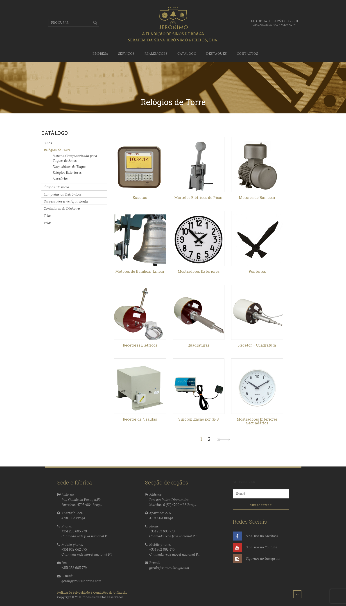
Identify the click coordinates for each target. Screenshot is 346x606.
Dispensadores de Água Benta (66, 201)
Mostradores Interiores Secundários (257, 421)
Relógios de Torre (57, 150)
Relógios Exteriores (67, 172)
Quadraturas (198, 345)
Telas (47, 216)
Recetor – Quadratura (257, 345)
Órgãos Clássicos (56, 187)
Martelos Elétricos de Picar (198, 197)
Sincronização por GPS (198, 419)
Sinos (48, 143)
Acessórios (60, 178)
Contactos (247, 54)
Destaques (216, 54)
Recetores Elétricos (140, 345)
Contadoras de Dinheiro (62, 208)
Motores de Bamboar (257, 197)
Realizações (156, 54)
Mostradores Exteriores (198, 271)
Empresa (100, 54)
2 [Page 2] (209, 439)
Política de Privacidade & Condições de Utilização (92, 592)
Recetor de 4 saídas (140, 419)
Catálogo (186, 54)
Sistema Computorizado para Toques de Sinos (75, 158)
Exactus (140, 197)
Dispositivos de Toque (69, 166)
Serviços (126, 54)
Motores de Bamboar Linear (139, 271)
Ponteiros (257, 271)
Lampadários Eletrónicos (62, 194)
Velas (47, 223)
